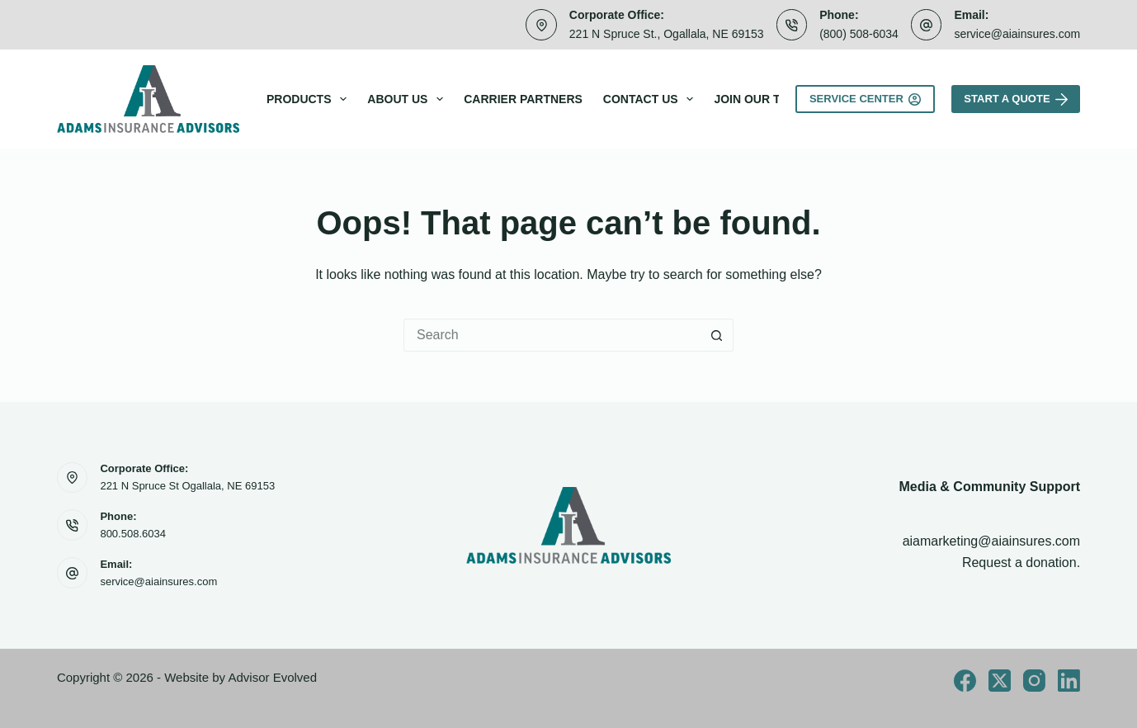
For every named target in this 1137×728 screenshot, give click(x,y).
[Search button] (717, 335)
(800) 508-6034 (859, 33)
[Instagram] (1034, 680)
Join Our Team (759, 99)
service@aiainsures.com (1017, 33)
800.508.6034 (133, 533)
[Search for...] (552, 335)
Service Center (865, 99)
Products (310, 99)
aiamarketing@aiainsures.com (991, 541)
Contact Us (652, 99)
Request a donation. (1021, 562)
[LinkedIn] (1069, 680)
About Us (408, 99)
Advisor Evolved (272, 677)
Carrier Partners (523, 99)
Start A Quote (1016, 99)
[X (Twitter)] (999, 680)
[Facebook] (965, 680)
